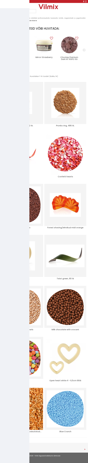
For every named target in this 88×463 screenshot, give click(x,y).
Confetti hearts (65, 176)
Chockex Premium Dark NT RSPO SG (69, 58)
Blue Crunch (65, 431)
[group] (18, 50)
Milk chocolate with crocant (65, 329)
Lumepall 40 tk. (22, 278)
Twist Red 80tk (22, 176)
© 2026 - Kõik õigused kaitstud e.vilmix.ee (44, 456)
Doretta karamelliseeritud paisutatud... (22, 431)
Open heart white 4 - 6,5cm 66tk (65, 380)
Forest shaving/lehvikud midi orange (65, 227)
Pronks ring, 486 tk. (65, 125)
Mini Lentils (22, 380)
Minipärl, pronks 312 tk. (22, 125)
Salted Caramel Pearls (22, 329)
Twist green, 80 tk (65, 278)
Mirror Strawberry (44, 57)
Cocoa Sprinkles (22, 227)
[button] (26, 38)
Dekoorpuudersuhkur (19, 58)
